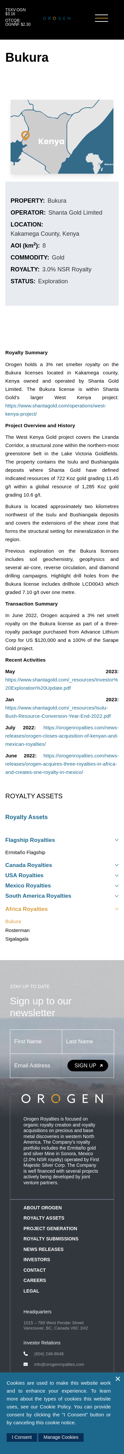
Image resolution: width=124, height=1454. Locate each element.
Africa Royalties (62, 909)
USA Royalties (62, 875)
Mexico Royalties (62, 886)
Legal (31, 1291)
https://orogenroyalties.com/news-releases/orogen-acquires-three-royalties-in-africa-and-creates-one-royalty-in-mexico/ (62, 764)
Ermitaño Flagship (25, 852)
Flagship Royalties (62, 840)
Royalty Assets (26, 817)
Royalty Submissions (50, 1238)
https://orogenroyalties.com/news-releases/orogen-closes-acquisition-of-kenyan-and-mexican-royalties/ (62, 736)
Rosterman (17, 930)
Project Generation (50, 1228)
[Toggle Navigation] (101, 18)
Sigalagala (16, 939)
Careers (34, 1280)
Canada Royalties (62, 865)
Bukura (13, 921)
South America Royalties (62, 896)
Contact (34, 1270)
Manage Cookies (61, 1437)
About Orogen (42, 1207)
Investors (36, 1259)
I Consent (22, 1437)
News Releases (43, 1249)
